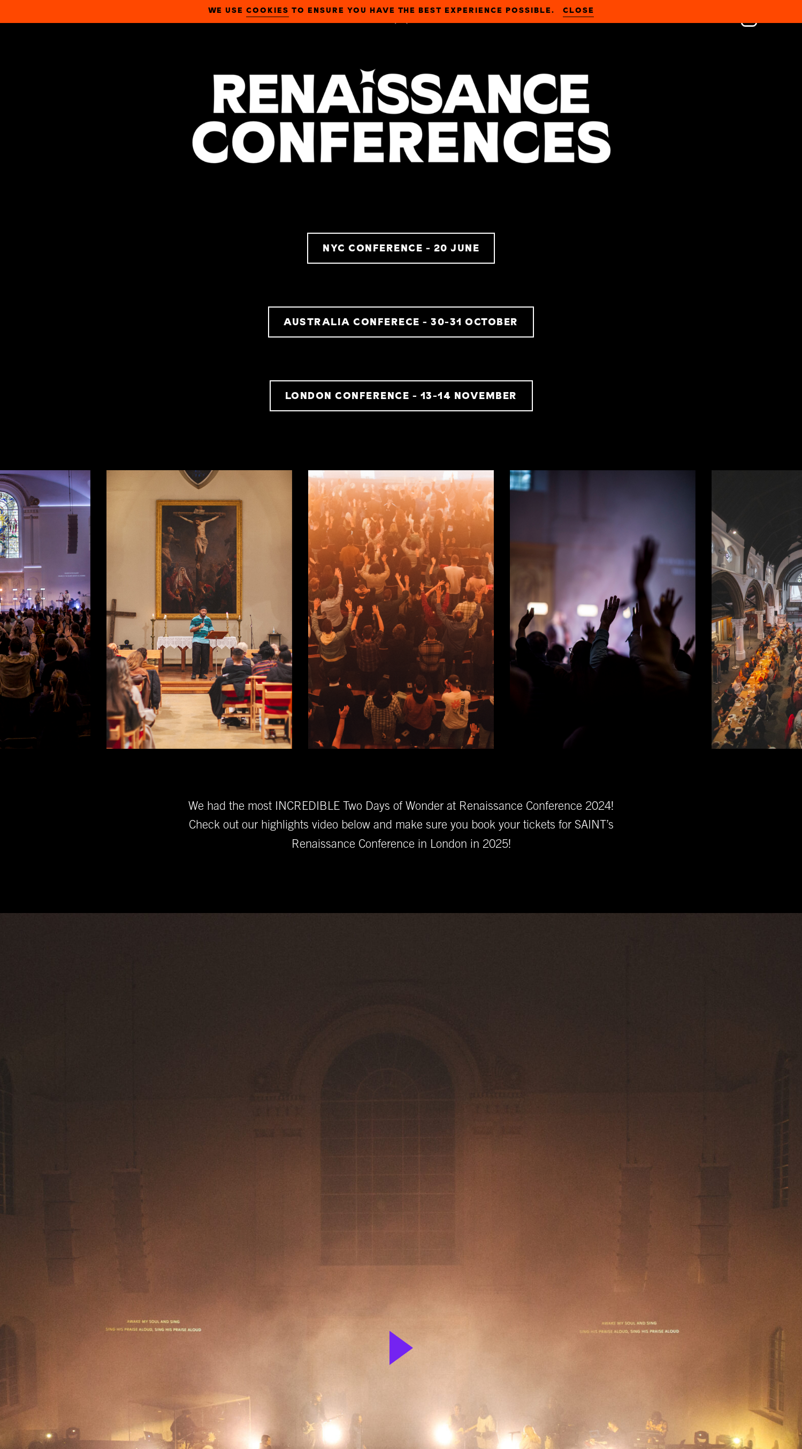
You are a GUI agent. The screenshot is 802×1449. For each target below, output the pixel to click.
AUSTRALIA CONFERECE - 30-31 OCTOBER (401, 321)
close (578, 10)
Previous (24, 616)
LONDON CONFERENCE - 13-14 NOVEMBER (401, 395)
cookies (267, 10)
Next (778, 616)
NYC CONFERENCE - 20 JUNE (401, 248)
